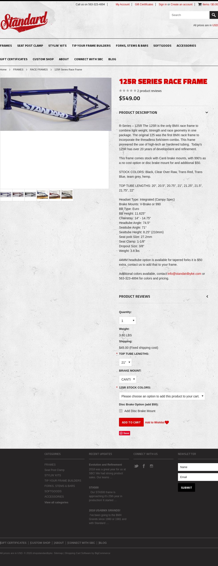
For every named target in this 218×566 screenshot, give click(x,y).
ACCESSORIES (186, 45)
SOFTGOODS (162, 45)
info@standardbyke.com (184, 273)
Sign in (163, 4)
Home (3, 69)
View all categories (56, 502)
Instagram (151, 465)
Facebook (143, 465)
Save (126, 433)
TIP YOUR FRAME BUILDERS (91, 45)
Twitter (136, 465)
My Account (122, 4)
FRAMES (6, 45)
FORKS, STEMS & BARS (132, 45)
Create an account (181, 4)
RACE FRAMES (39, 69)
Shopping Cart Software (78, 553)
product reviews (149, 91)
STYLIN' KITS (57, 45)
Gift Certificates (144, 4)
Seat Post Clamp (30, 45)
